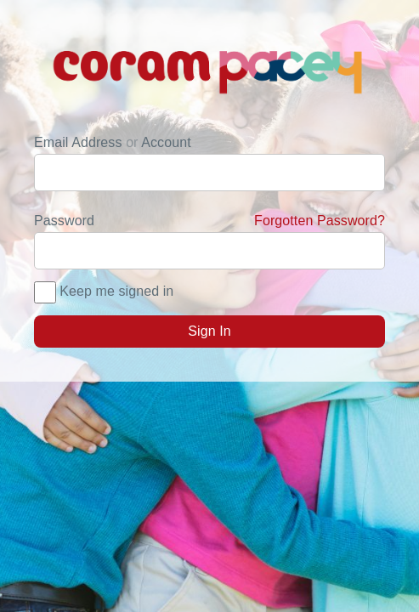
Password (209, 221)
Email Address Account (112, 142)
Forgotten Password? (319, 220)
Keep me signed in (116, 291)
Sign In (209, 331)
